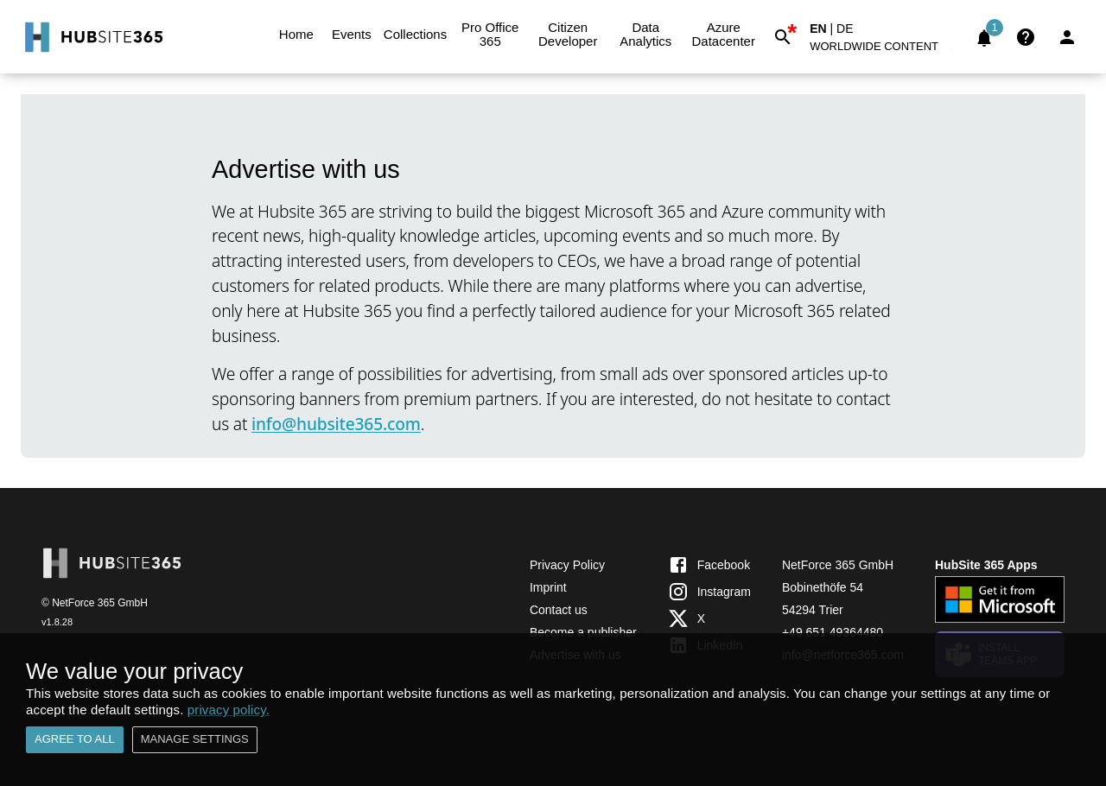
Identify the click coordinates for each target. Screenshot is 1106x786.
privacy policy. (229, 709)
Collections (415, 35)
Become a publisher (583, 632)
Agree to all (75, 739)
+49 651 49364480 (832, 632)
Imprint (548, 587)
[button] (884, 49)
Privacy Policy (567, 565)
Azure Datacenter (723, 35)
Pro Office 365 (490, 35)
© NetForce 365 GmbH (94, 603)
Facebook (709, 565)
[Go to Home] (92, 37)
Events (351, 35)
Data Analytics (645, 35)
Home (296, 35)
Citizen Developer (568, 35)
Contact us (559, 610)
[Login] (1067, 37)
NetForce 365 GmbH (837, 565)
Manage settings (195, 739)
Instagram (709, 591)
